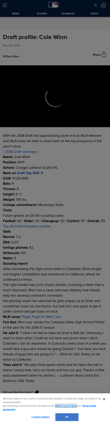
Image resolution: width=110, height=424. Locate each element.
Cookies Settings (40, 416)
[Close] (104, 399)
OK (67, 416)
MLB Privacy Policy (66, 405)
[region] (55, 408)
